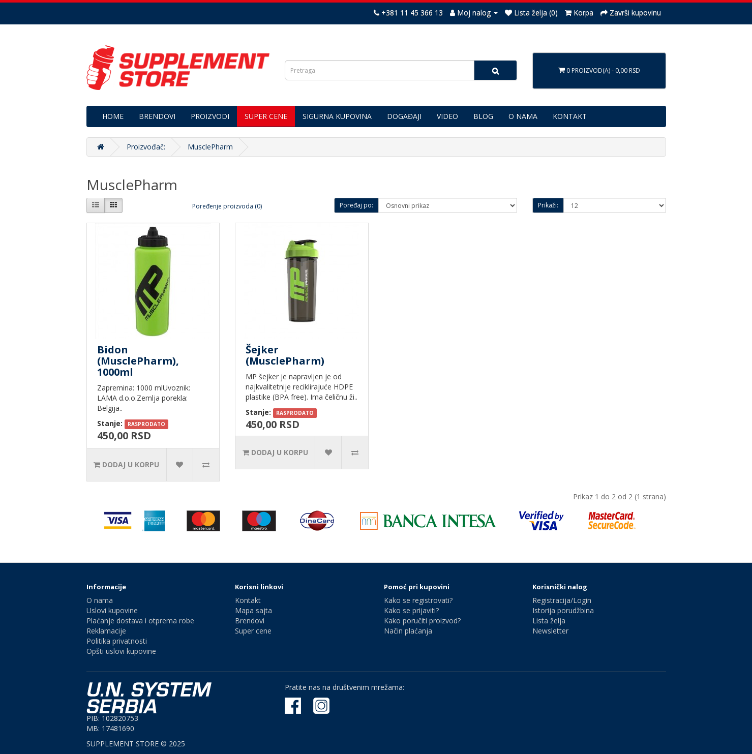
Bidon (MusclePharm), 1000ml (138, 361)
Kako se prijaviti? (411, 610)
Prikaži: (548, 205)
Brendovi (249, 620)
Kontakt (248, 600)
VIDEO (447, 116)
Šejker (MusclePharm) (285, 355)
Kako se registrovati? (418, 600)
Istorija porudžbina (563, 610)
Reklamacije (106, 631)
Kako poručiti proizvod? (422, 620)
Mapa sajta (253, 610)
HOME (113, 116)
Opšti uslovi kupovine (121, 651)
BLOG (483, 116)
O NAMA (522, 116)
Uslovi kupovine (112, 610)
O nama (99, 600)
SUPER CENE (266, 116)
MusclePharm (210, 147)
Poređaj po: (356, 205)
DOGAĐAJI (404, 116)
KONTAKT (570, 116)
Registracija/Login (561, 600)
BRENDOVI (157, 116)
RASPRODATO (146, 424)
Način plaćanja (408, 631)
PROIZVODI (210, 116)
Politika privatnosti (116, 641)
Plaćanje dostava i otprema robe (140, 620)
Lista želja (548, 620)
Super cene (253, 631)
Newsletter (550, 631)
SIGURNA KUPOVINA (337, 116)
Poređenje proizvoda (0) (227, 206)
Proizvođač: (146, 147)
